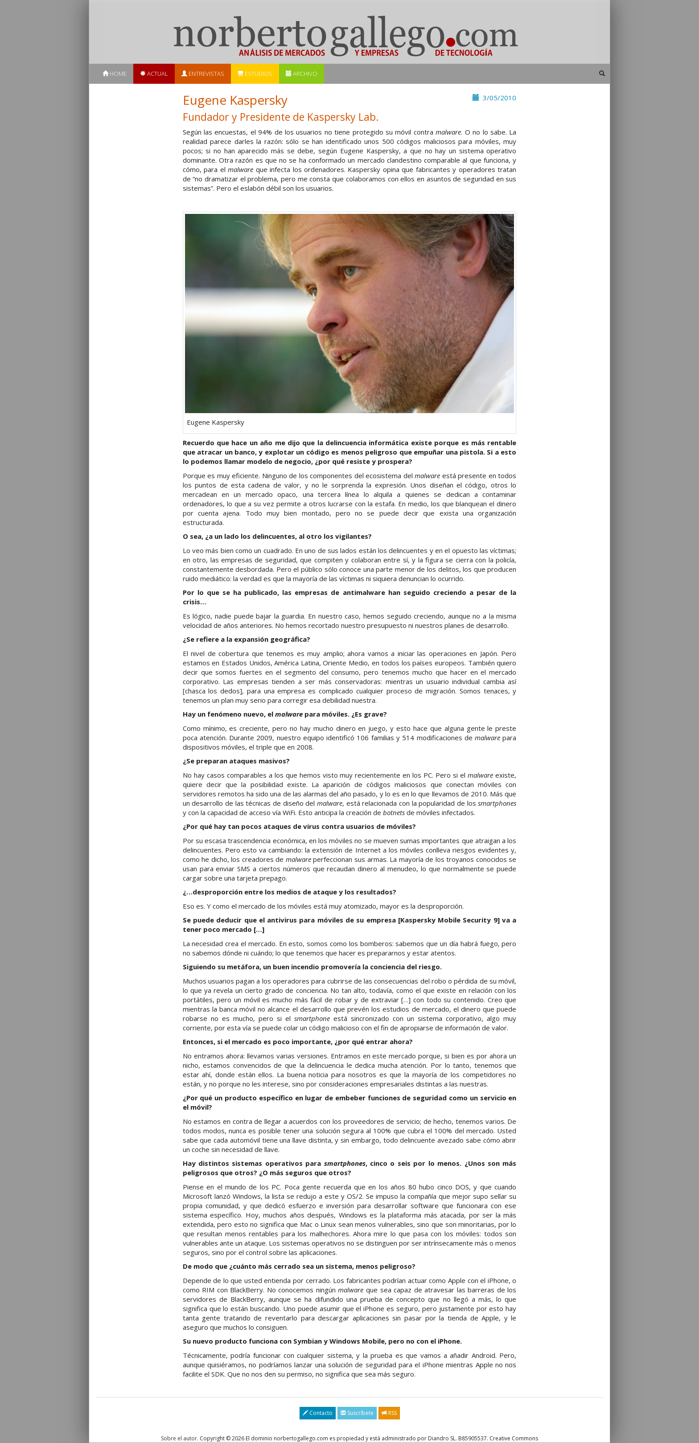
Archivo (301, 74)
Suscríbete (357, 1413)
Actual (154, 74)
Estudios (255, 74)
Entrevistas (202, 74)
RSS (389, 1413)
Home (115, 74)
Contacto (318, 1413)
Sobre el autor (179, 1438)
